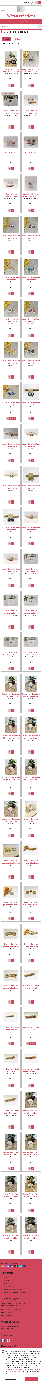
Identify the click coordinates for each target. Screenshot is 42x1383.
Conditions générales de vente (11, 1289)
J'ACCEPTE (32, 1379)
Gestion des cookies (7, 1312)
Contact (26, 3)
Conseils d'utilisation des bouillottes (13, 1292)
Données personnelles (8, 1315)
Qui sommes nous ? (8, 1286)
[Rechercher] (39, 26)
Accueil (4, 1277)
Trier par (5, 43)
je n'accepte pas (10, 1379)
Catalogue (5, 1280)
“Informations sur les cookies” (15, 1370)
